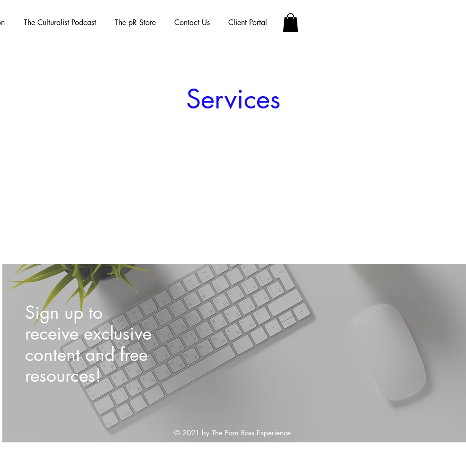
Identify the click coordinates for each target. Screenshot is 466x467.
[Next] (443, 353)
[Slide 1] (234, 421)
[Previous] (25, 353)
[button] (290, 22)
